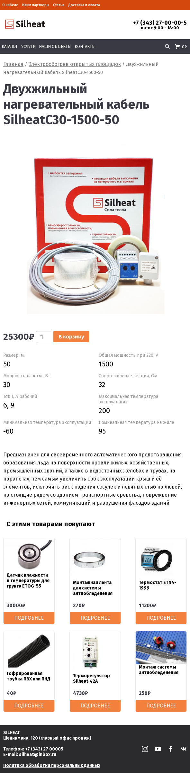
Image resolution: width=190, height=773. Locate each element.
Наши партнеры (35, 5)
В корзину (71, 337)
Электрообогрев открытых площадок (75, 64)
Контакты (85, 46)
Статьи (58, 5)
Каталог (10, 46)
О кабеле (10, 5)
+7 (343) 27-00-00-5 (160, 23)
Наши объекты (55, 46)
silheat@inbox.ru (37, 754)
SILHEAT (11, 732)
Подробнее (29, 618)
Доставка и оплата (84, 5)
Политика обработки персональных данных (51, 765)
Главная (13, 64)
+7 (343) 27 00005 (44, 749)
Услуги (28, 46)
